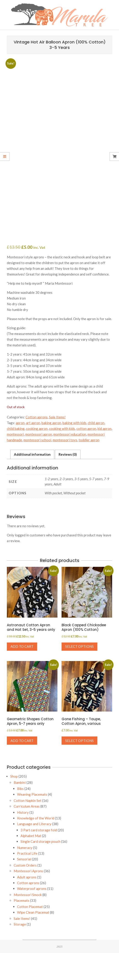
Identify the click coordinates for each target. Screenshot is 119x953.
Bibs (20, 789)
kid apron (104, 428)
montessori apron (38, 434)
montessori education (69, 434)
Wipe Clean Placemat (33, 912)
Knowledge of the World (35, 818)
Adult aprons (26, 877)
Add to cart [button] (22, 646)
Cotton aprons (37, 417)
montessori (15, 434)
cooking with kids (62, 428)
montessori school (37, 440)
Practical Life (27, 853)
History (23, 812)
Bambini (20, 782)
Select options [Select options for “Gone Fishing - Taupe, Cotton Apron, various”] (79, 741)
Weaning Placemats (32, 794)
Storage (20, 924)
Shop (14, 776)
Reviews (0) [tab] (68, 454)
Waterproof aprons (32, 888)
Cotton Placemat (30, 907)
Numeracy (24, 848)
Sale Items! (57, 417)
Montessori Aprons (28, 871)
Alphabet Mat (31, 836)
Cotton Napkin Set (27, 800)
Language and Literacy (34, 824)
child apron (96, 423)
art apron (33, 423)
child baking (16, 428)
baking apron (51, 423)
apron (20, 423)
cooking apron (37, 428)
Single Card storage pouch (40, 841)
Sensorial (24, 859)
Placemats (21, 900)
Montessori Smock (28, 895)
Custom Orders (25, 865)
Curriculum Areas (27, 806)
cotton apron (86, 428)
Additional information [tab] (32, 454)
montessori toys (65, 440)
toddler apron (89, 440)
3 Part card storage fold (39, 830)
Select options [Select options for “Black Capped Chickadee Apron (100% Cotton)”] (79, 646)
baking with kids (74, 423)
